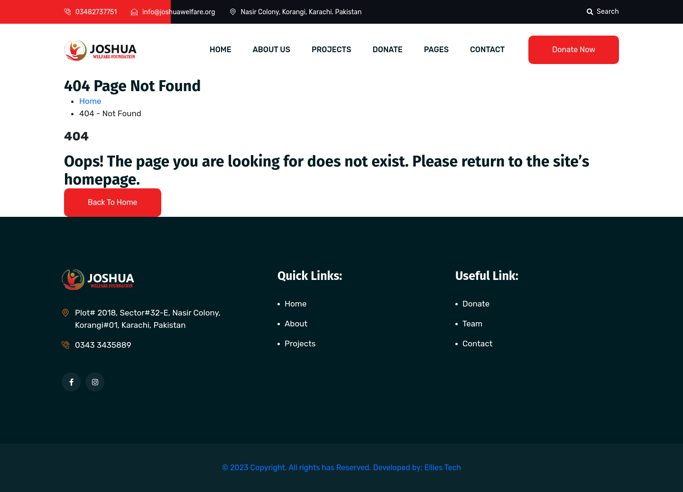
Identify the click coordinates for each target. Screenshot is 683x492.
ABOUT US (271, 49)
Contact (477, 343)
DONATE (388, 49)
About (296, 323)
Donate (475, 303)
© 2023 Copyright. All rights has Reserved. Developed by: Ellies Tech (341, 467)
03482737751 (96, 12)
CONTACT (487, 49)
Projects (300, 343)
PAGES (436, 49)
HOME (220, 49)
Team (472, 323)
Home (92, 101)
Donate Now (573, 49)
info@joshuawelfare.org (178, 12)
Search (603, 12)
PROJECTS (331, 49)
